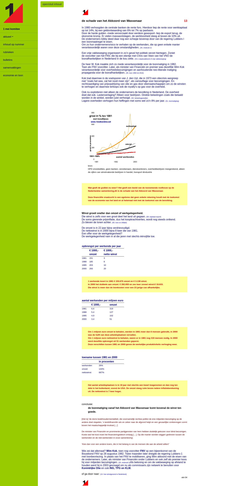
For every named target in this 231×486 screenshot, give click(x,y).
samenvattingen (12, 67)
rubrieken (8, 52)
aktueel (7, 36)
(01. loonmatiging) (172, 101)
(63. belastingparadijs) (139, 98)
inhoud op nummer (13, 44)
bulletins (7, 60)
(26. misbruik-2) (124, 462)
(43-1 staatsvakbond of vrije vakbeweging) (150, 59)
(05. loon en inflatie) (119, 223)
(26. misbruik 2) (146, 48)
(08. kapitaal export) (153, 217)
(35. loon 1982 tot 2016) (135, 73)
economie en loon (13, 75)
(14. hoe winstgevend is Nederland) (113, 474)
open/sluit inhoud (52, 4)
